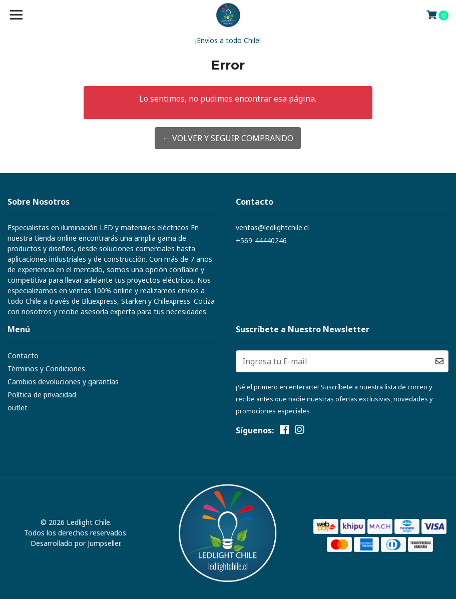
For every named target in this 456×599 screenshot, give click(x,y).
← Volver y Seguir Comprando (227, 138)
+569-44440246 (261, 240)
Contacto (23, 355)
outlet (18, 407)
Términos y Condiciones (46, 368)
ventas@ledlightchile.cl (272, 227)
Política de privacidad (42, 394)
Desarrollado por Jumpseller (75, 543)
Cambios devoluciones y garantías (63, 381)
